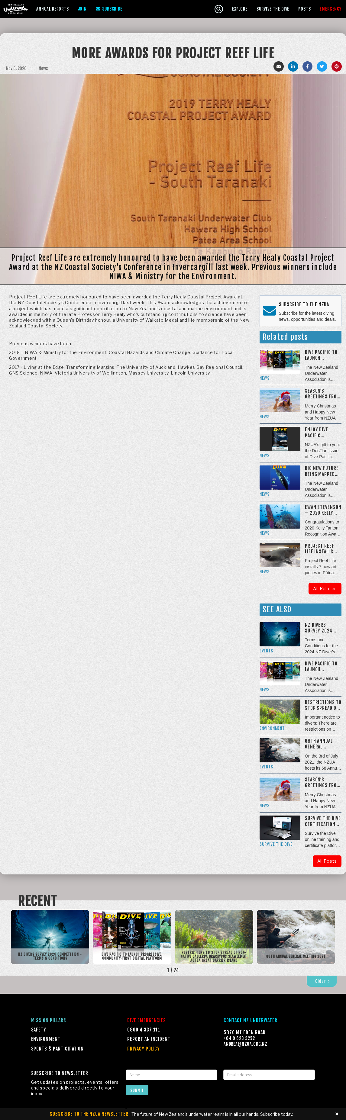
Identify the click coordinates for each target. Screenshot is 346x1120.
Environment (45, 1039)
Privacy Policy (143, 1049)
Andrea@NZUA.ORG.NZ (245, 1044)
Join (82, 8)
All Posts (327, 861)
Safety (39, 1030)
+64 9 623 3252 (239, 1038)
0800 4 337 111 (143, 1030)
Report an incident (148, 1039)
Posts (304, 8)
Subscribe (109, 9)
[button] (52, 8)
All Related (325, 588)
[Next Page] (321, 981)
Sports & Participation (57, 1049)
